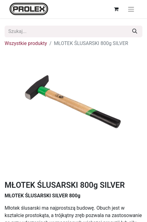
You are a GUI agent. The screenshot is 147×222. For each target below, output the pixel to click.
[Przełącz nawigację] (131, 9)
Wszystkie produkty (26, 43)
